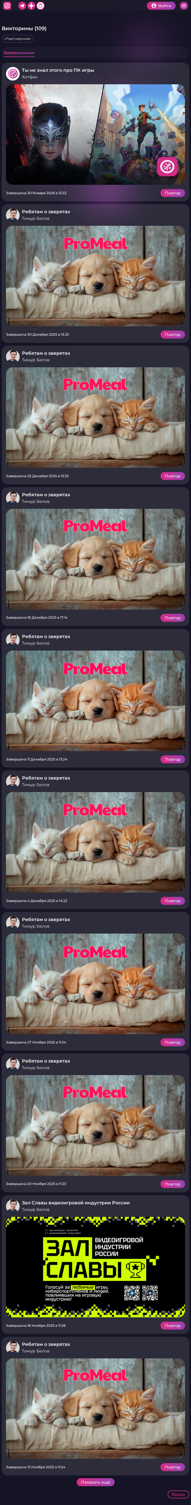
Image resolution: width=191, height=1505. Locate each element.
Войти (164, 5)
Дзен (31, 6)
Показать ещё (95, 1482)
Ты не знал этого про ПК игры (58, 70)
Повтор (173, 193)
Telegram (22, 6)
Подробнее (95, 135)
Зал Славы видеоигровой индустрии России (76, 1202)
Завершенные (18, 52)
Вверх (178, 1494)
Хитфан (7, 6)
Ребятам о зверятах (46, 211)
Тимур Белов (36, 218)
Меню (184, 6)
